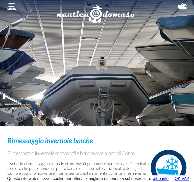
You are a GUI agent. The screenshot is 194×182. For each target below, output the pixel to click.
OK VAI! (182, 178)
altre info (160, 178)
